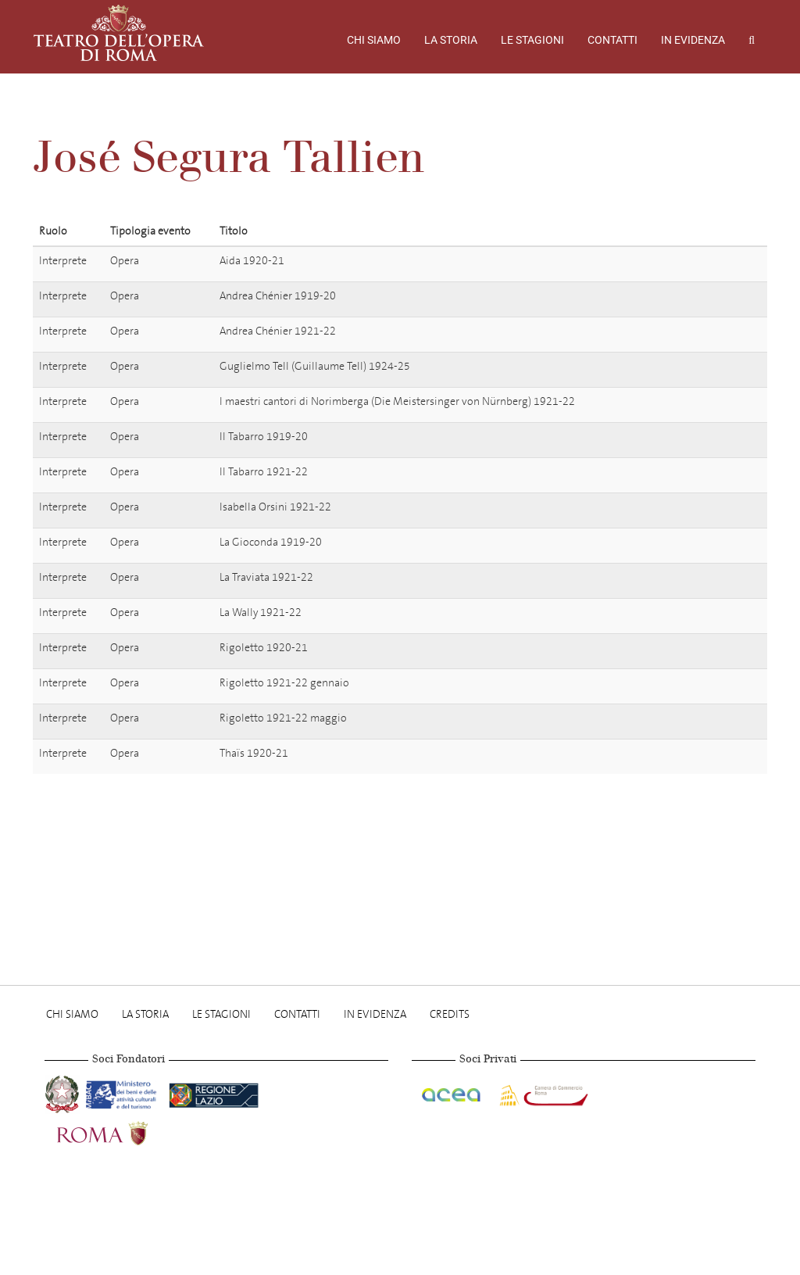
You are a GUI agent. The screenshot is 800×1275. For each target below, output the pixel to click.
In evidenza (693, 40)
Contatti (613, 40)
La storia (450, 40)
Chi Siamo (374, 40)
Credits (450, 1014)
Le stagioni (532, 40)
